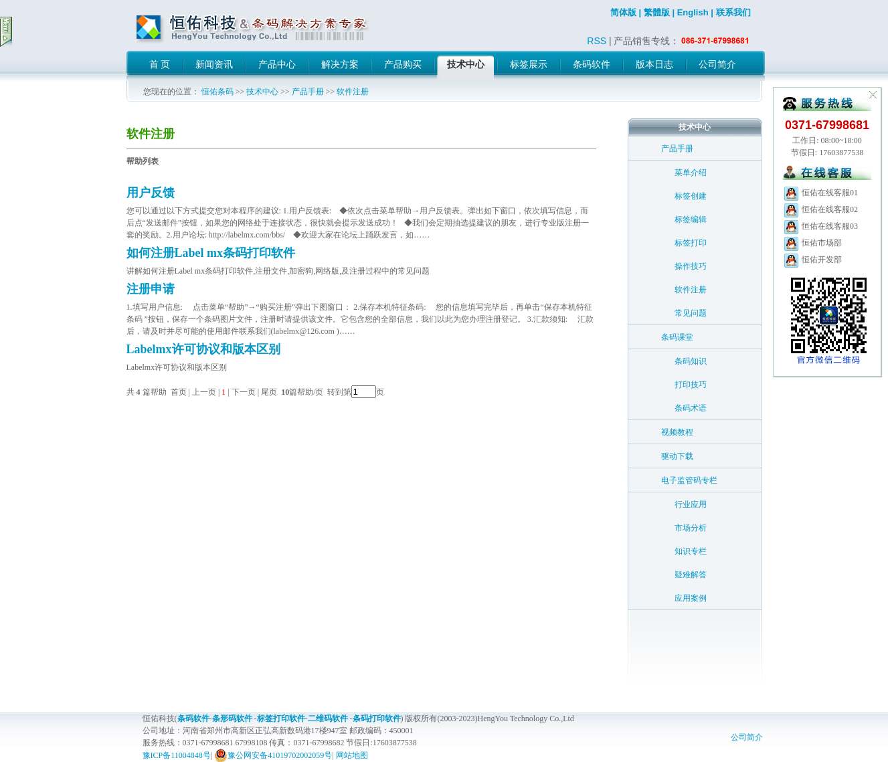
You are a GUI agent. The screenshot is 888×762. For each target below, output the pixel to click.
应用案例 (691, 598)
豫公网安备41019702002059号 (273, 755)
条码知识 (691, 361)
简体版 (623, 12)
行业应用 (691, 504)
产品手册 (308, 91)
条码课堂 (677, 337)
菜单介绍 (691, 172)
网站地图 (352, 755)
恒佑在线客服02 (820, 209)
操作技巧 (691, 266)
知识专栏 (691, 551)
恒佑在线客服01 (820, 192)
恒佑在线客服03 (820, 226)
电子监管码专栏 (689, 480)
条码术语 (691, 408)
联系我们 (733, 12)
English (693, 12)
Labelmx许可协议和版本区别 (203, 349)
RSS (596, 40)
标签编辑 (691, 219)
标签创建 (691, 196)
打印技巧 (691, 384)
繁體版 (657, 12)
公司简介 (747, 737)
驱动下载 (677, 456)
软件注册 (353, 91)
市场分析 (691, 528)
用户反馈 (150, 192)
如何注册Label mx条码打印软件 (211, 253)
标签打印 (691, 243)
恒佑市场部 (812, 243)
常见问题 (691, 313)
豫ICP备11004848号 (177, 755)
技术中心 (262, 91)
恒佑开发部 (812, 259)
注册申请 (150, 289)
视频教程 (677, 432)
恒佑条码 (217, 91)
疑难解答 (691, 574)
